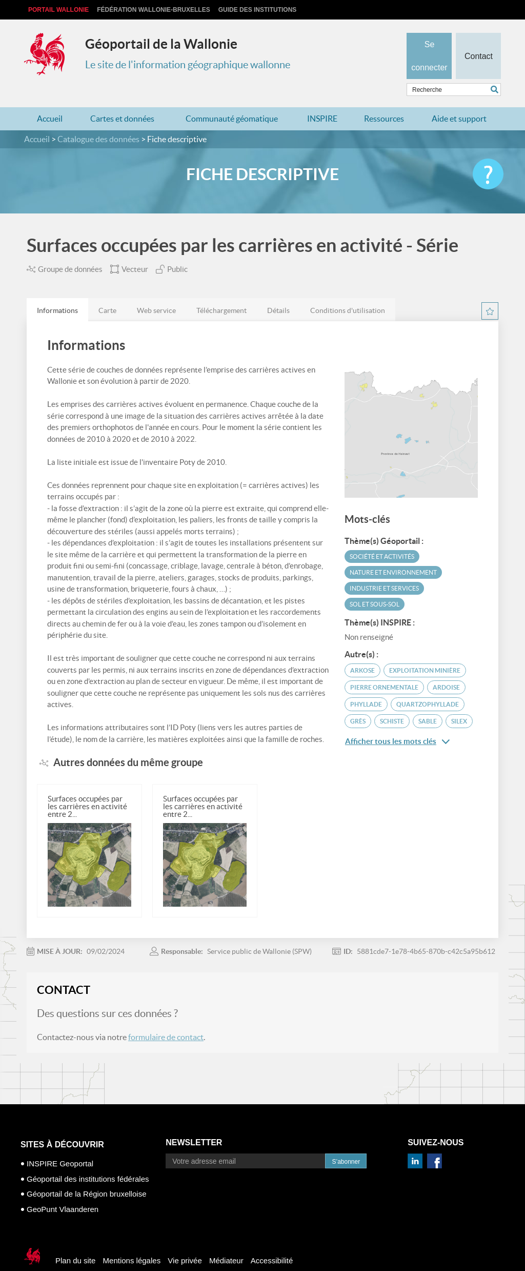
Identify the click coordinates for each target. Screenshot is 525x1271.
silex (459, 700)
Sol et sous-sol (374, 583)
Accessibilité (272, 1240)
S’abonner (346, 1141)
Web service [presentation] (156, 290)
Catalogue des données (98, 119)
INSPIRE (322, 98)
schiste (392, 700)
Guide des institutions (257, 9)
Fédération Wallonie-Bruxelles (153, 9)
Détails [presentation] (278, 290)
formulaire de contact (166, 1017)
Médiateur (226, 1240)
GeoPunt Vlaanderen (62, 1188)
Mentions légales (132, 1240)
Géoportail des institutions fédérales (88, 1158)
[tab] (57, 290)
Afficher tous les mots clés (397, 721)
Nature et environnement (393, 552)
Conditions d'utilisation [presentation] (347, 290)
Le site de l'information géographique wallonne (187, 64)
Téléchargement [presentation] (221, 290)
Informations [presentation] (57, 290)
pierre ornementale (384, 666)
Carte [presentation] (107, 290)
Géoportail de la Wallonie (161, 43)
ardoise (446, 666)
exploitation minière (424, 650)
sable (427, 700)
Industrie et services (384, 567)
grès (358, 700)
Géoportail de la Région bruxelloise (86, 1173)
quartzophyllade (427, 683)
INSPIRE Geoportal (60, 1143)
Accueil (50, 98)
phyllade (366, 683)
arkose (362, 650)
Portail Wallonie (58, 9)
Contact (478, 39)
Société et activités (382, 536)
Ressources (384, 98)
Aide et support (459, 98)
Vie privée (184, 1240)
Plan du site (75, 1240)
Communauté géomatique (232, 98)
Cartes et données (122, 98)
